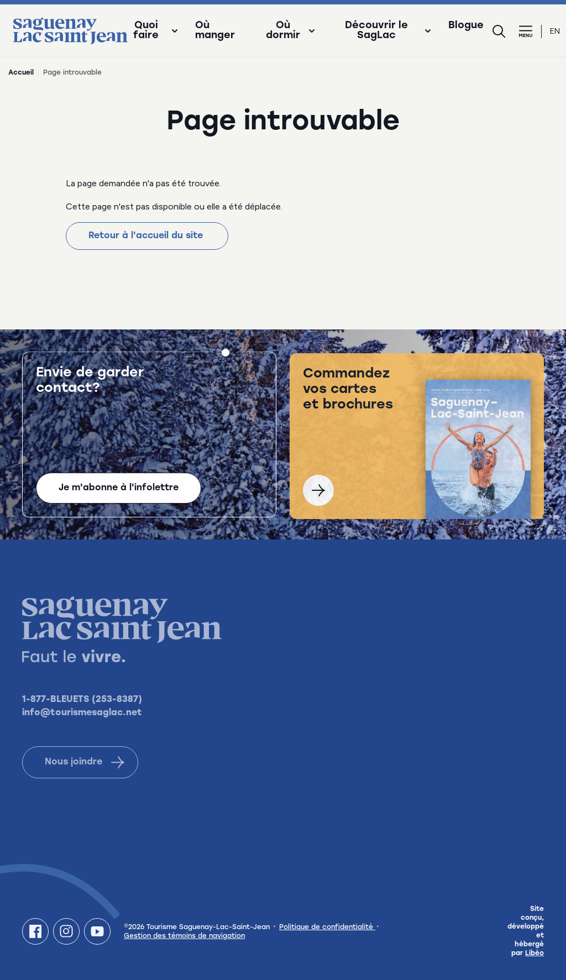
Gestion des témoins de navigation (184, 936)
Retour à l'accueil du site (147, 236)
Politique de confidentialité (327, 927)
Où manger (215, 31)
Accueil (21, 73)
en (555, 31)
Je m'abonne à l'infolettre (119, 489)
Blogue (466, 26)
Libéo (534, 953)
